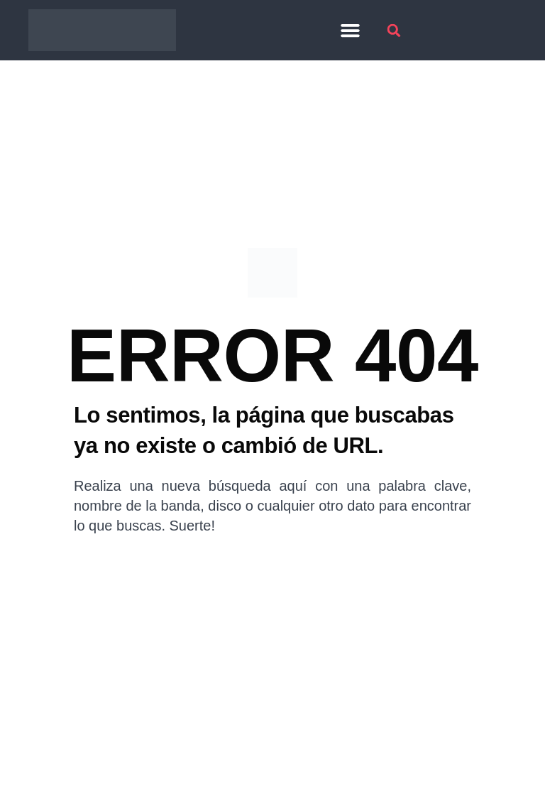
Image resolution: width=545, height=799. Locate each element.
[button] (350, 30)
